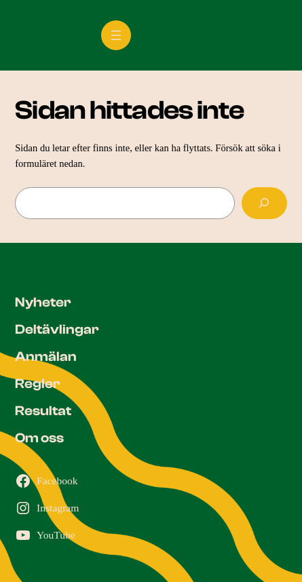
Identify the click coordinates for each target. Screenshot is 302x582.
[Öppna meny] (116, 35)
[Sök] (264, 203)
